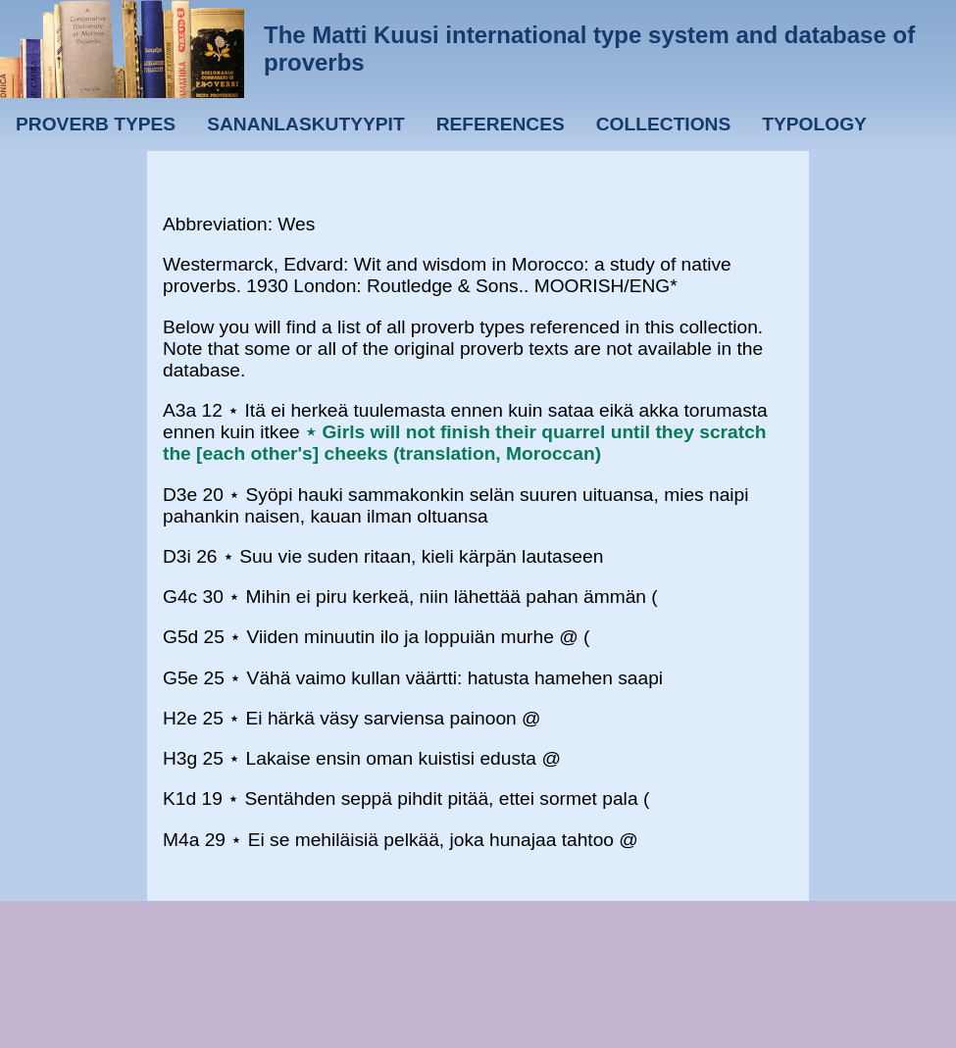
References (500, 124)
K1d (179, 798)
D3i (177, 556)
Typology (814, 124)
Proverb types (96, 124)
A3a (179, 410)
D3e (180, 494)
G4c (180, 596)
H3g (180, 758)
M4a (181, 839)
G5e (180, 678)
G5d (180, 636)
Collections (663, 124)
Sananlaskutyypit (305, 124)
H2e (180, 718)
